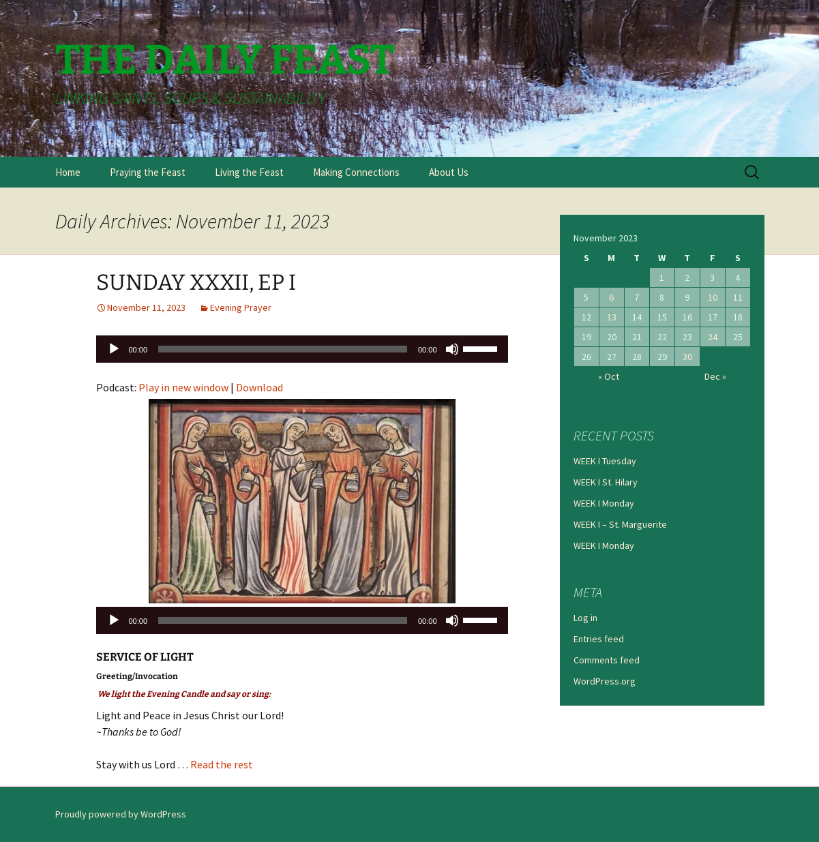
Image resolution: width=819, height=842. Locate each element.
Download (259, 387)
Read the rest (221, 764)
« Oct (608, 376)
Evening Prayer (240, 307)
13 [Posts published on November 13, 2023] (611, 317)
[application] (302, 349)
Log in (585, 618)
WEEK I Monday (604, 503)
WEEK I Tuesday (605, 461)
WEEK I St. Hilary (606, 482)
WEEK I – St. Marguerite (620, 524)
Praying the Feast (147, 172)
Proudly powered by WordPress (120, 814)
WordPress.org (605, 681)
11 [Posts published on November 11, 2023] (738, 297)
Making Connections (356, 172)
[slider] (282, 349)
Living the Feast (249, 172)
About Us (448, 172)
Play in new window (183, 387)
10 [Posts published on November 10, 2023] (712, 297)
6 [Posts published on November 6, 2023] (611, 297)
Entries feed (599, 639)
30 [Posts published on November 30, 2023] (687, 356)
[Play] (114, 349)
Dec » (715, 376)
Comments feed (607, 660)
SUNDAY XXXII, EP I (196, 282)
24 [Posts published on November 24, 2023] (712, 337)
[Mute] (452, 349)
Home (67, 172)
